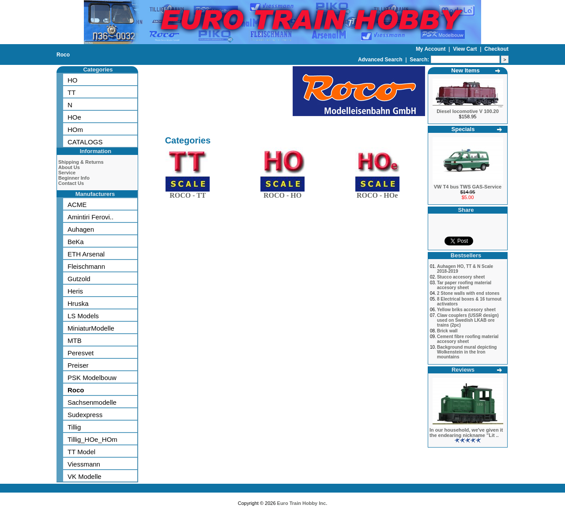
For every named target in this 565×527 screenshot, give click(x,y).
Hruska (78, 303)
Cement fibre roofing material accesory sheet (467, 339)
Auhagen (81, 229)
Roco (63, 55)
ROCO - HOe (377, 193)
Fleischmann (86, 266)
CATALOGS (85, 142)
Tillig (74, 427)
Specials (463, 129)
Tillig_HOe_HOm (92, 439)
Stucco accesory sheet (461, 277)
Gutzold (79, 278)
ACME (77, 204)
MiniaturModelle (91, 328)
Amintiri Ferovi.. (90, 217)
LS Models (83, 316)
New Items (465, 70)
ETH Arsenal (86, 254)
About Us (69, 167)
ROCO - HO (282, 193)
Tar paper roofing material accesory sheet (464, 285)
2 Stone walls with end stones (468, 293)
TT (71, 92)
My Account (431, 49)
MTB (75, 340)
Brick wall (447, 330)
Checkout (496, 49)
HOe (74, 117)
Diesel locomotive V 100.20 (468, 111)
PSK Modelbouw (92, 377)
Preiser (78, 365)
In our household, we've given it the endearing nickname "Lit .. (466, 432)
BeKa (76, 241)
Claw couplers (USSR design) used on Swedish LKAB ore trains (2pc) (468, 320)
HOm (75, 129)
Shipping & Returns (81, 162)
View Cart (465, 49)
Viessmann (84, 464)
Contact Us (71, 183)
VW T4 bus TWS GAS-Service (467, 186)
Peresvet (81, 353)
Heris (75, 291)
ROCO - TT (188, 193)
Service (66, 172)
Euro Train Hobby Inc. (302, 503)
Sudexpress (85, 414)
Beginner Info (74, 178)
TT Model (81, 451)
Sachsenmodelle (92, 402)
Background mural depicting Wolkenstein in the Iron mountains (467, 352)
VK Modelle (85, 476)
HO (73, 80)
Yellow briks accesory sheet (466, 309)
